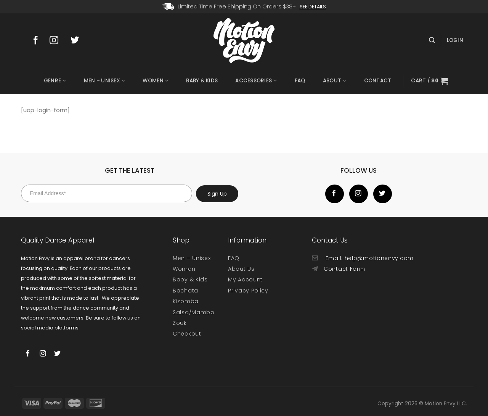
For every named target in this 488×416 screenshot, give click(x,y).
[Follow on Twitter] (78, 41)
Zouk (180, 323)
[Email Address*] (106, 193)
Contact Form (344, 269)
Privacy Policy (248, 290)
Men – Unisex (104, 81)
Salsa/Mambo (194, 312)
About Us (241, 269)
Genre (55, 81)
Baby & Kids (202, 80)
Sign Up (217, 194)
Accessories (256, 81)
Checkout (187, 333)
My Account (245, 279)
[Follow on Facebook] (38, 41)
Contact (378, 80)
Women (156, 81)
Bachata (185, 290)
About (335, 81)
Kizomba (186, 301)
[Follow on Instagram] (57, 41)
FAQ (300, 80)
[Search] (432, 40)
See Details (313, 6)
